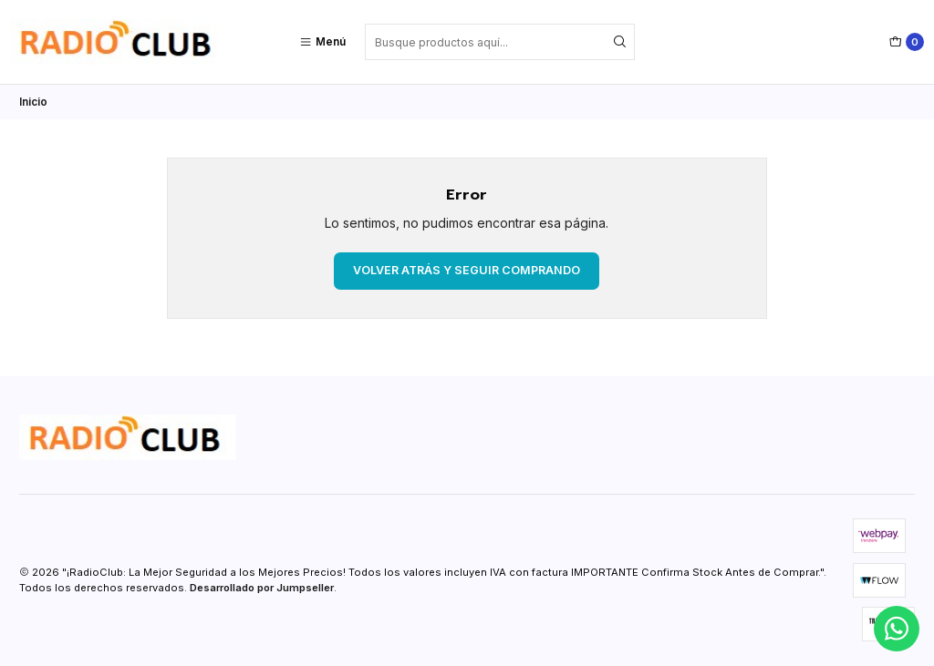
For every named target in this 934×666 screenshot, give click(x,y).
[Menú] (322, 42)
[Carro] (906, 42)
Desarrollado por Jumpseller (262, 587)
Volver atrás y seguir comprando (466, 270)
